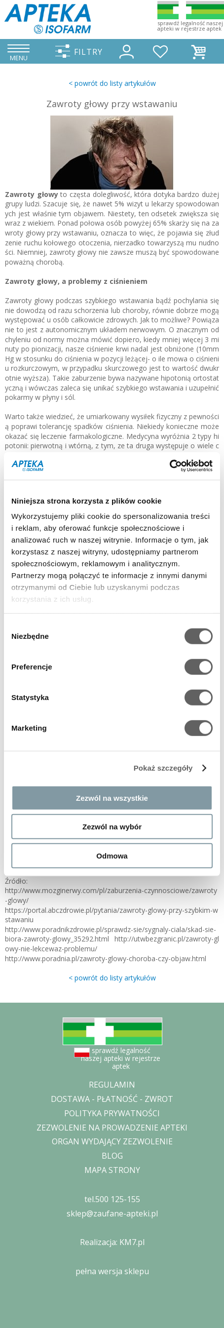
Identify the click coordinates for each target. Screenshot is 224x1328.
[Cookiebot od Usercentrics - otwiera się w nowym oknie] (169, 466)
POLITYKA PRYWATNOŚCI (112, 1113)
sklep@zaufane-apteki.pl (112, 1213)
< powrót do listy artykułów (112, 83)
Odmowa (111, 855)
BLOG (112, 1155)
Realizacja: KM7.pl (112, 1242)
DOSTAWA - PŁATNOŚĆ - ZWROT (112, 1099)
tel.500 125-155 (112, 1199)
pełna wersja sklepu (112, 1271)
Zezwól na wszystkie (112, 797)
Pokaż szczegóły (163, 768)
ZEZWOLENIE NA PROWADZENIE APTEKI (112, 1127)
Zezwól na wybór (112, 826)
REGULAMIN (112, 1084)
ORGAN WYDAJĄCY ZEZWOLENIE (112, 1141)
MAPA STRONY (112, 1170)
